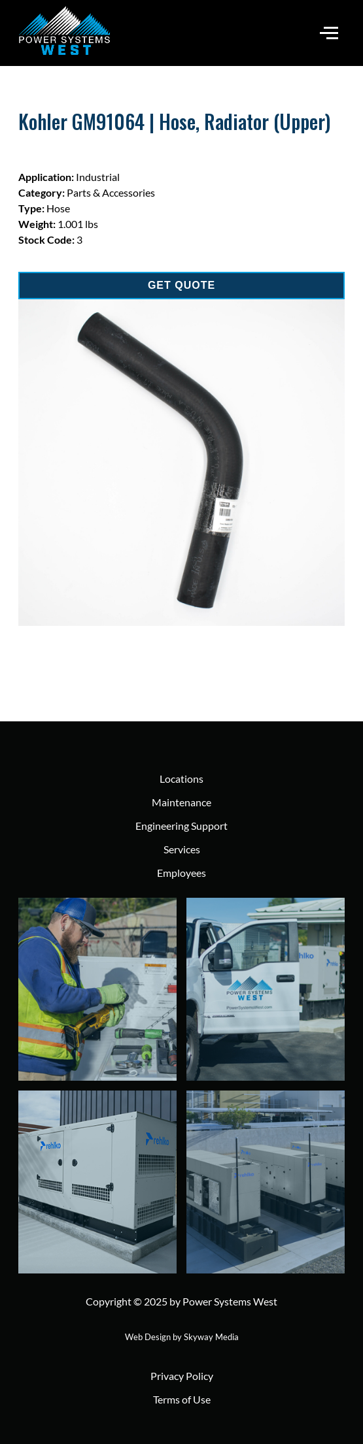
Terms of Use (182, 1399)
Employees (181, 872)
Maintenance (181, 802)
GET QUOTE (181, 285)
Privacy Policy (181, 1376)
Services (182, 849)
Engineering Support (181, 825)
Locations (181, 778)
